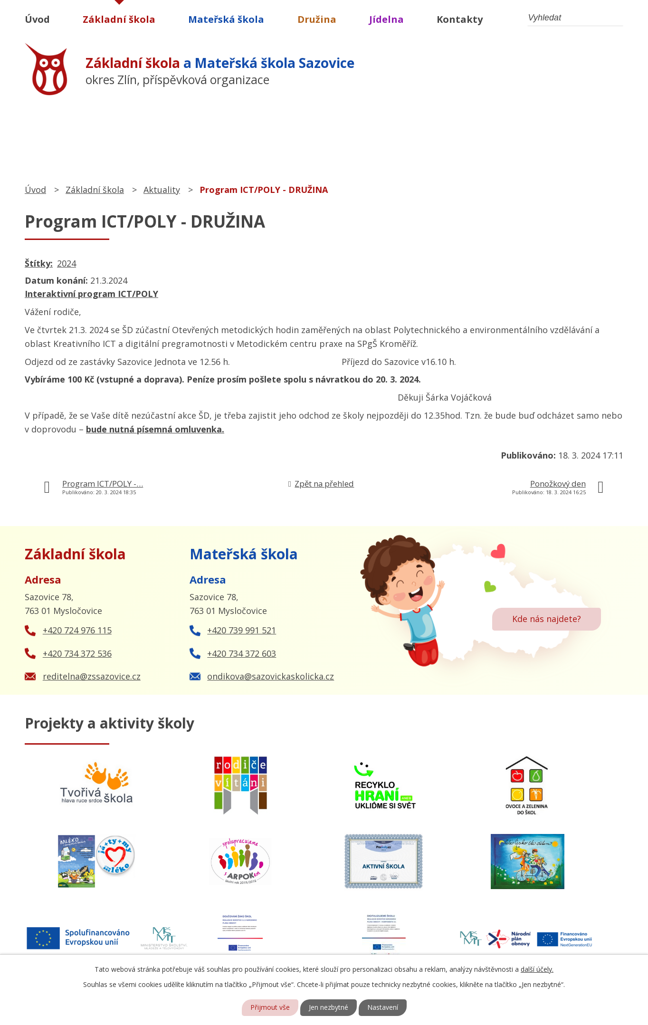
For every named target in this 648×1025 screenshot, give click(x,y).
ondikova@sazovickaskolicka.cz (270, 676)
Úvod (37, 19)
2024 (66, 263)
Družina (316, 19)
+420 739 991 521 (241, 630)
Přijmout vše (270, 1007)
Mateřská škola (226, 19)
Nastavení (382, 1007)
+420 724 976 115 (77, 630)
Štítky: (39, 263)
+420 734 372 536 (77, 653)
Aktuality (161, 189)
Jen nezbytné (328, 1007)
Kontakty (460, 19)
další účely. (537, 969)
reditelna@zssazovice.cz (92, 676)
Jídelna (386, 19)
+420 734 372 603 (241, 653)
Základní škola (119, 19)
